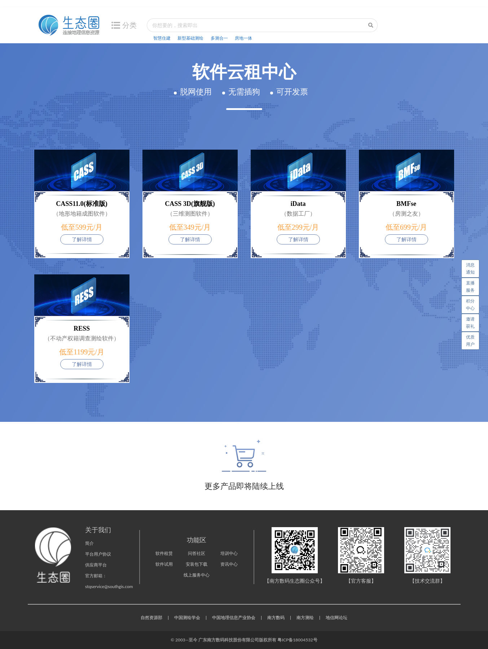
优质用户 (470, 340)
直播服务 (470, 286)
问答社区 (196, 553)
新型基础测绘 (190, 38)
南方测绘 (305, 617)
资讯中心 (229, 564)
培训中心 (229, 553)
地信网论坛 (336, 617)
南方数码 (276, 617)
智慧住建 (162, 38)
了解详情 (82, 239)
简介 (89, 543)
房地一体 (243, 38)
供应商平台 (96, 565)
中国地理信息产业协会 (233, 617)
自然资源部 (151, 617)
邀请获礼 (470, 322)
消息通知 (472, 267)
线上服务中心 (197, 575)
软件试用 (164, 564)
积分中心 (470, 304)
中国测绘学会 (187, 617)
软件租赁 (164, 553)
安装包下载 (196, 564)
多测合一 (219, 38)
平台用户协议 (98, 554)
